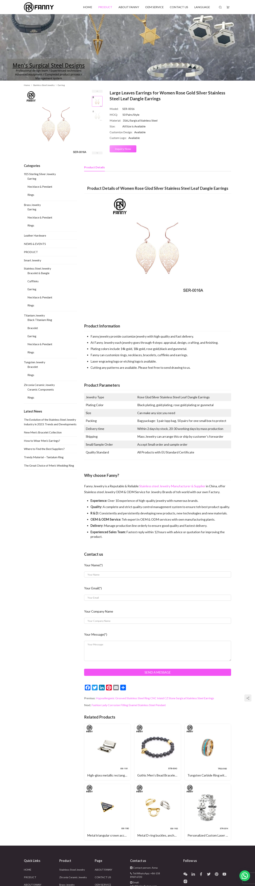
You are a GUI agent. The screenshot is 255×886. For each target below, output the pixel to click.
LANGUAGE (202, 7)
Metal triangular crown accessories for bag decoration (109, 835)
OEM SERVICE (154, 7)
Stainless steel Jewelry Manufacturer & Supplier (172, 486)
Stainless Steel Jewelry (37, 268)
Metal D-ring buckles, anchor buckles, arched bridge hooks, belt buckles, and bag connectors (159, 835)
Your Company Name (98, 611)
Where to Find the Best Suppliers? (44, 448)
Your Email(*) (93, 588)
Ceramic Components (40, 389)
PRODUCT (105, 7)
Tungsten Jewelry (34, 362)
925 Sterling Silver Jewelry (40, 174)
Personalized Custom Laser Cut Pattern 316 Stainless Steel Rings (209, 835)
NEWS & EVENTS (35, 243)
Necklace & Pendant (39, 186)
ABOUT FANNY (128, 7)
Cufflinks (33, 281)
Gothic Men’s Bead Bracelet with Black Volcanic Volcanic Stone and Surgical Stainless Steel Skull (159, 775)
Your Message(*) (95, 634)
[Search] (220, 7)
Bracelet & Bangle (38, 273)
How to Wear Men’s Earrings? (42, 440)
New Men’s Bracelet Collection (43, 432)
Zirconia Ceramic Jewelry (39, 384)
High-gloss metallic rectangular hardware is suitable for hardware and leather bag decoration (109, 775)
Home (27, 85)
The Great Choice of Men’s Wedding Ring (49, 465)
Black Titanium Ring (39, 319)
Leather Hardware (35, 235)
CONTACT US (179, 7)
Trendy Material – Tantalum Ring (44, 457)
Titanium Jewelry (34, 315)
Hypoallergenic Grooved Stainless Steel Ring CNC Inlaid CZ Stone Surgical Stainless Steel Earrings (155, 698)
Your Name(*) (93, 565)
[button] (244, 875)
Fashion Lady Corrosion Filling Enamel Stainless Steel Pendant (129, 705)
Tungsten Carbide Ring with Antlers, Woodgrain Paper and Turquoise (209, 775)
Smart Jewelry (32, 260)
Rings (30, 194)
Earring (31, 178)
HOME (87, 7)
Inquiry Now (123, 148)
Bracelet (32, 328)
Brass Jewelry (32, 204)
